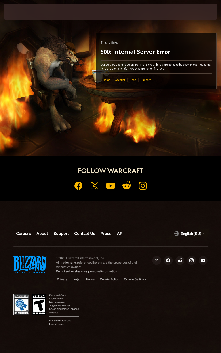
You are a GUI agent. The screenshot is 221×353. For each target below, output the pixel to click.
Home (106, 80)
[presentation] (17, 12)
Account (120, 80)
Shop (133, 80)
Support (146, 80)
